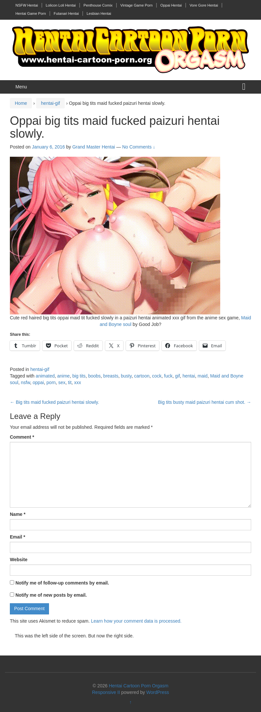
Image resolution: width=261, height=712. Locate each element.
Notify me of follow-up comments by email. (62, 583)
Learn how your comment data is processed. (136, 621)
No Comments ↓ (138, 146)
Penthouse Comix (97, 5)
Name (17, 514)
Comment (22, 437)
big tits (78, 376)
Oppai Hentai (171, 5)
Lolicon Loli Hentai (61, 5)
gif (177, 376)
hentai (188, 376)
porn (51, 382)
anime (63, 376)
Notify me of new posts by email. (51, 595)
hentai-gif (50, 103)
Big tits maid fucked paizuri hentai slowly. (54, 402)
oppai (38, 382)
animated (45, 376)
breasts (110, 376)
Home (21, 103)
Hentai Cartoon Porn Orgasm (138, 685)
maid (202, 376)
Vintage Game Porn (136, 5)
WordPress (157, 692)
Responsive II (106, 692)
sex (61, 382)
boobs (94, 376)
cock (157, 376)
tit (70, 382)
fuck (168, 376)
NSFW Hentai (26, 5)
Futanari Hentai (66, 13)
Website (18, 559)
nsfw (25, 382)
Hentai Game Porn (30, 13)
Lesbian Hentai (98, 13)
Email (17, 537)
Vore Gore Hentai (204, 5)
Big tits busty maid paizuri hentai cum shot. (204, 402)
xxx (77, 382)
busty (126, 376)
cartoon (142, 376)
